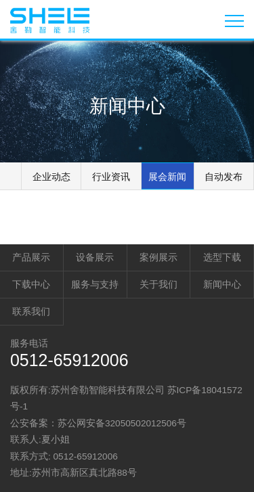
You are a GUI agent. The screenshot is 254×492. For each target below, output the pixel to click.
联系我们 (31, 312)
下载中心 (31, 284)
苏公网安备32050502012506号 (122, 423)
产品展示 (31, 257)
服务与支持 (95, 284)
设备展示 (95, 257)
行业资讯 (111, 176)
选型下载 (222, 257)
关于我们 (158, 284)
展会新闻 (167, 176)
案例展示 (158, 257)
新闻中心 (222, 284)
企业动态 (51, 176)
